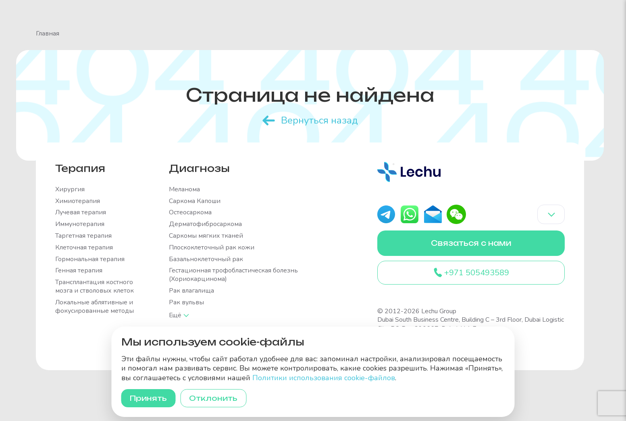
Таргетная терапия (83, 235)
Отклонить (217, 397)
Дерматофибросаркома (205, 223)
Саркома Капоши (194, 200)
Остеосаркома (190, 211)
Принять (150, 397)
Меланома (184, 188)
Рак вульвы (186, 301)
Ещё (175, 314)
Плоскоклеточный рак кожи (211, 247)
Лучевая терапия (80, 211)
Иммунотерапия (79, 223)
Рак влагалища (191, 290)
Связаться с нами (471, 243)
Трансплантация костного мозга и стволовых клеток (94, 285)
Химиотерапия (77, 200)
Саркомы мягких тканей (206, 235)
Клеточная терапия (84, 247)
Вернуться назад (319, 119)
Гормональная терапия (90, 258)
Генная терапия (78, 270)
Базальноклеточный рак (206, 258)
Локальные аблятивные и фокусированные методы (94, 305)
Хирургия (70, 188)
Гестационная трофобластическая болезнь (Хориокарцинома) (233, 274)
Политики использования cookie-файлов (323, 376)
